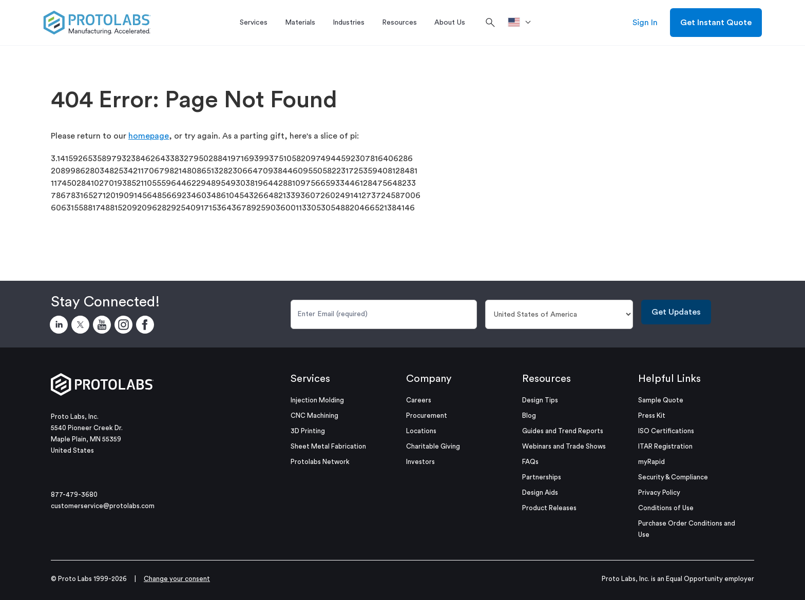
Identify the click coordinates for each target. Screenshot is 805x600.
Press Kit (651, 415)
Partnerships (541, 477)
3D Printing (308, 431)
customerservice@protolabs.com (103, 505)
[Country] (559, 314)
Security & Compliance (673, 477)
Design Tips (540, 400)
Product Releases (549, 508)
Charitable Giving (433, 446)
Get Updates (676, 312)
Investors (420, 461)
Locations (421, 431)
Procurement (426, 415)
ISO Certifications (666, 431)
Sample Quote (660, 400)
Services (310, 379)
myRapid (651, 461)
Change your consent (177, 578)
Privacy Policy (659, 492)
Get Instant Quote (716, 22)
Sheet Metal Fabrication (328, 446)
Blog (529, 415)
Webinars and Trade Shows (564, 446)
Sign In (645, 22)
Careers (418, 400)
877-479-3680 (74, 494)
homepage (148, 136)
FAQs (530, 461)
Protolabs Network (320, 461)
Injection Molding (317, 400)
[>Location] (523, 22)
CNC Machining (314, 415)
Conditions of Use (666, 508)
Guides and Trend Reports (562, 431)
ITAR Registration (665, 446)
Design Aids (540, 492)
